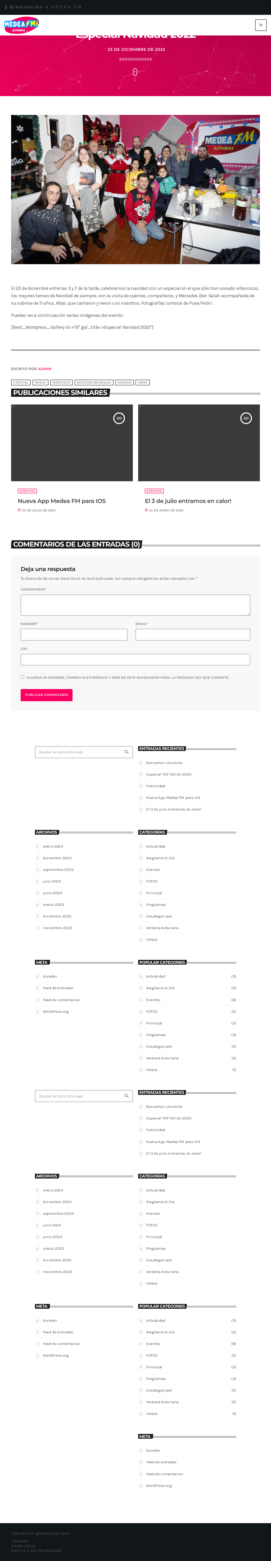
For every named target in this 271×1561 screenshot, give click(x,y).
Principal (154, 892)
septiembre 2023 (58, 869)
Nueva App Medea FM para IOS (173, 797)
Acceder (50, 976)
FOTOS (151, 881)
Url (24, 649)
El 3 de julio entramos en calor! (173, 809)
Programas (156, 904)
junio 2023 (52, 892)
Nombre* (29, 624)
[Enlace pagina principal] (23, 25)
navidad (124, 382)
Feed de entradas (58, 988)
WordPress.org (56, 1011)
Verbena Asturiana (162, 927)
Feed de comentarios (61, 999)
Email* (142, 624)
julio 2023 (52, 881)
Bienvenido (43, 7)
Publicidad (155, 786)
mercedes (61, 382)
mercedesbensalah (94, 382)
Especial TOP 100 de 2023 (168, 774)
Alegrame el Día (160, 858)
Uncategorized (159, 916)
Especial (20, 382)
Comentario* (33, 590)
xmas (142, 382)
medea (40, 382)
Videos (152, 939)
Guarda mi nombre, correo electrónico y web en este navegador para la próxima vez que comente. (128, 678)
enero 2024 (53, 846)
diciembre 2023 (57, 858)
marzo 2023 (53, 904)
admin (44, 369)
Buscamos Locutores (164, 762)
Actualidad (155, 846)
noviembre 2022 (57, 927)
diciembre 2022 (57, 916)
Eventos (153, 869)
